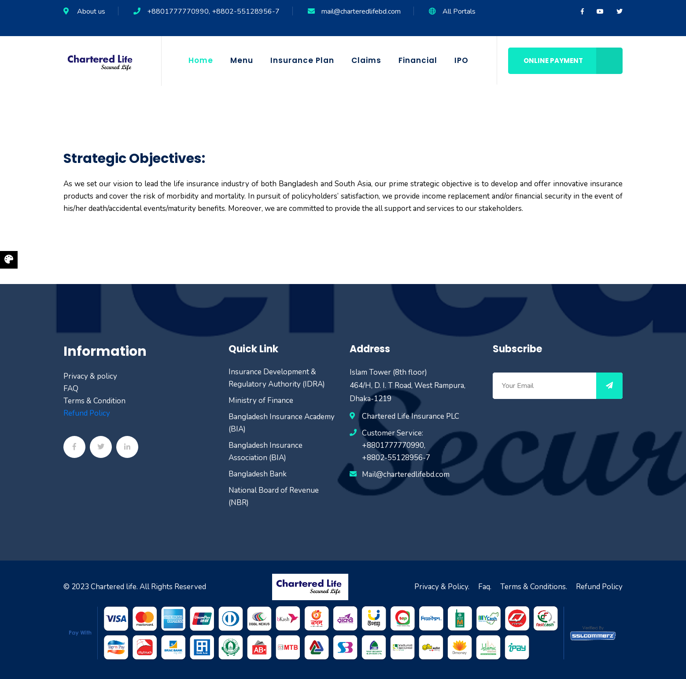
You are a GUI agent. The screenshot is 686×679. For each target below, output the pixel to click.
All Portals (459, 11)
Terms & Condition (94, 401)
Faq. (484, 587)
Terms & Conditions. (533, 587)
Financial (417, 60)
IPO (461, 60)
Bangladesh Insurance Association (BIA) (265, 451)
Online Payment (573, 61)
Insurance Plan (302, 60)
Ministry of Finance (261, 400)
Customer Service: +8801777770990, (393, 439)
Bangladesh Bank (258, 474)
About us (91, 11)
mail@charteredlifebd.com (361, 11)
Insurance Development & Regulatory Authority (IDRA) (277, 378)
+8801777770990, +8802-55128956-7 (213, 11)
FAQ (70, 389)
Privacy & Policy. (441, 587)
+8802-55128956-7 (396, 458)
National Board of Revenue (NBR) (274, 496)
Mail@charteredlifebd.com (406, 474)
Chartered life (113, 587)
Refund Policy (86, 413)
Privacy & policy (90, 376)
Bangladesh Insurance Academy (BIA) (282, 423)
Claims (366, 60)
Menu (241, 60)
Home (200, 60)
